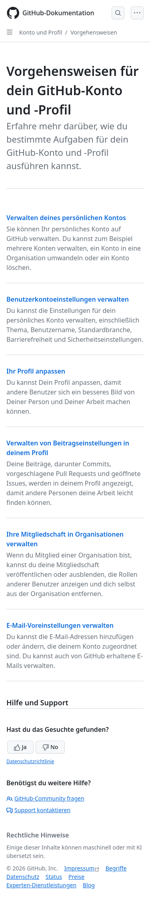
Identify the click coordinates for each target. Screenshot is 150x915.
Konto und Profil (40, 32)
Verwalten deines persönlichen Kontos (66, 217)
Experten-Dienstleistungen (41, 885)
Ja (20, 747)
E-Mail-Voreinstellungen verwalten (60, 625)
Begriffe (116, 868)
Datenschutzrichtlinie (30, 761)
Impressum (79, 868)
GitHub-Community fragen (45, 798)
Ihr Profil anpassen (35, 371)
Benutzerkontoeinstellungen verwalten (67, 299)
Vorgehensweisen (93, 32)
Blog (89, 885)
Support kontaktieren (38, 810)
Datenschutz (22, 876)
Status (54, 876)
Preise (76, 876)
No (50, 747)
